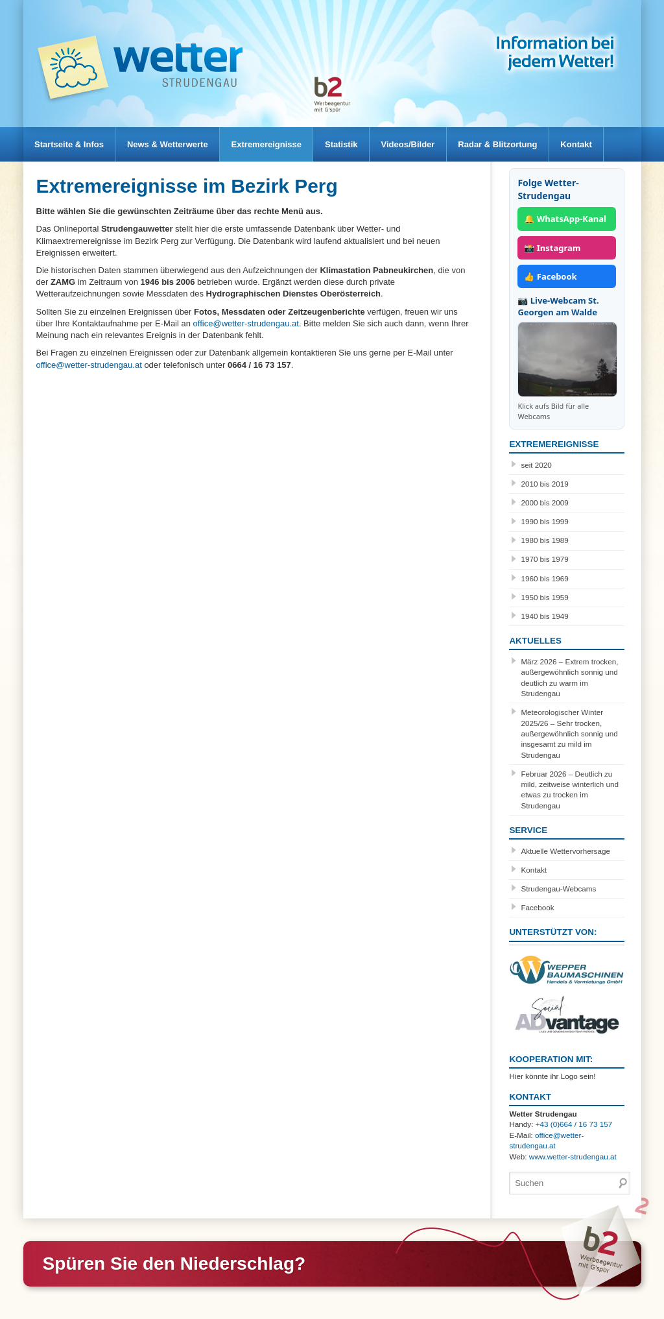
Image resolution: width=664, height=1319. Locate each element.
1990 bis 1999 (544, 521)
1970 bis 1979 (544, 559)
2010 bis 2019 (544, 483)
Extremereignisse (274, 144)
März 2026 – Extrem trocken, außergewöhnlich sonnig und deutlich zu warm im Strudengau (569, 677)
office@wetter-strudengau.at (246, 323)
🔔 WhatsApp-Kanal (565, 218)
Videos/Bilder (422, 144)
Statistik (353, 144)
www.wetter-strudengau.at (573, 1156)
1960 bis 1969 (544, 578)
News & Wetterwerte (172, 144)
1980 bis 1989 (544, 540)
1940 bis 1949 (544, 616)
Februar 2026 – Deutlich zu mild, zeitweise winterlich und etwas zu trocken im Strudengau (570, 789)
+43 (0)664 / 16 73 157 (574, 1124)
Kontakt (597, 144)
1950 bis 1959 (544, 597)
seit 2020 (536, 465)
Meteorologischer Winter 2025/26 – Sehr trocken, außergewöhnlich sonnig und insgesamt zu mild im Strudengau (569, 733)
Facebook (537, 907)
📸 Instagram (552, 248)
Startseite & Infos (71, 144)
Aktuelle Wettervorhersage (565, 851)
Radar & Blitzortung (515, 144)
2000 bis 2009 (544, 502)
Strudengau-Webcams (558, 888)
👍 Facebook (550, 276)
